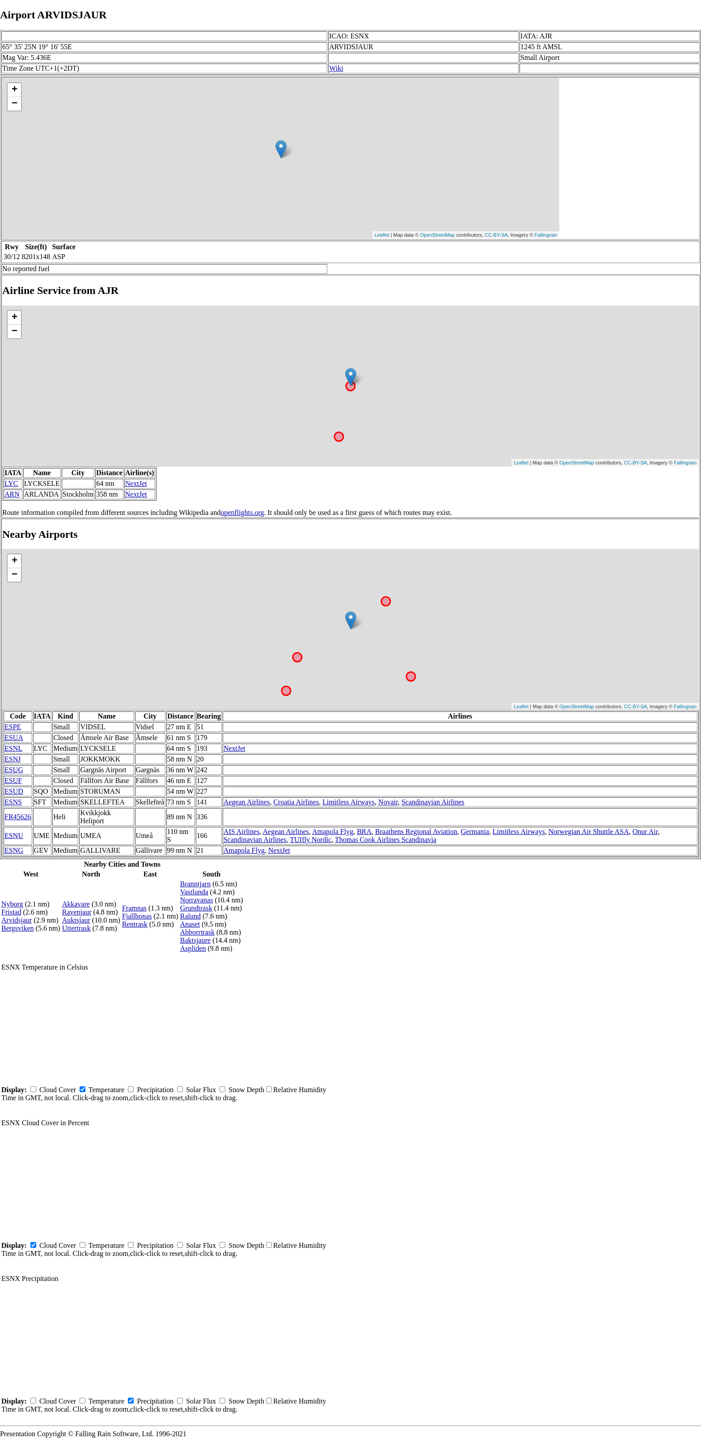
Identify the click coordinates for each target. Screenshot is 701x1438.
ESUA (13, 737)
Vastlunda (194, 892)
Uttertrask (76, 928)
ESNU (13, 835)
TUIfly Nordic (310, 839)
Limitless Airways (348, 802)
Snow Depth (246, 1089)
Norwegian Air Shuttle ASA (589, 831)
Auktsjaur (76, 920)
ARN (12, 494)
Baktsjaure (195, 940)
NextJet (136, 483)
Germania (475, 831)
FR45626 (17, 817)
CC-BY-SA (496, 235)
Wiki (336, 68)
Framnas (134, 908)
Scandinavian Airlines (433, 802)
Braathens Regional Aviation (416, 831)
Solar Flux (201, 1089)
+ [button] (14, 90)
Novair (388, 802)
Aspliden (193, 948)
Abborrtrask (197, 932)
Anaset (190, 924)
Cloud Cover (57, 1089)
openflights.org (242, 512)
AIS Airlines (241, 831)
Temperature (107, 1089)
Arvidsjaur (16, 920)
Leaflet (382, 235)
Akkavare (76, 904)
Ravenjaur (77, 912)
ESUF (13, 780)
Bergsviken (17, 928)
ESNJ (12, 759)
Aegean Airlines (247, 802)
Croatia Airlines (296, 802)
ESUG (13, 770)
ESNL (13, 748)
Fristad (11, 912)
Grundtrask (196, 908)
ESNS (13, 802)
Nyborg (12, 904)
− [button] (14, 104)
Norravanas (196, 900)
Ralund (190, 916)
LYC (11, 483)
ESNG (13, 850)
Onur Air (645, 831)
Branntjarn (195, 884)
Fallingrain (546, 235)
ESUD (13, 791)
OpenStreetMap (437, 235)
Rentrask (135, 924)
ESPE (12, 727)
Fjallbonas (137, 916)
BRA (364, 831)
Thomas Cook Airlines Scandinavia (385, 839)
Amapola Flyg (332, 831)
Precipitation (155, 1089)
